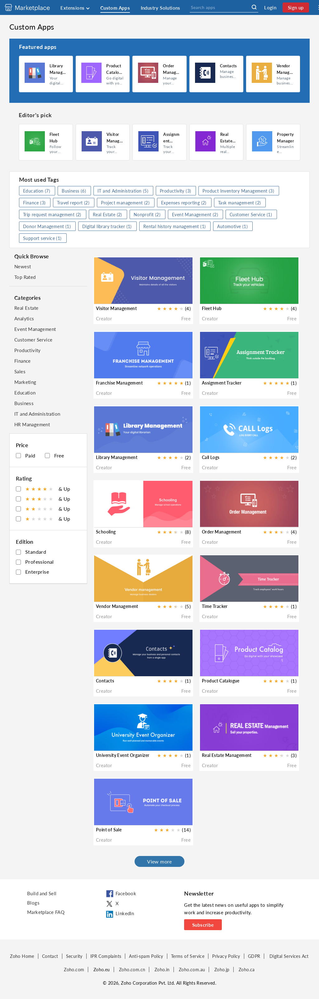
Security (74, 956)
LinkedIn (119, 914)
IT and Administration (37, 414)
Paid (26, 455)
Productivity (27, 350)
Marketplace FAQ (45, 912)
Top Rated (25, 277)
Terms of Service (187, 956)
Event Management (35, 329)
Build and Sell (42, 893)
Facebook (120, 894)
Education (25, 392)
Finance (22, 361)
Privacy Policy (226, 956)
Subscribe (203, 925)
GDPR (254, 956)
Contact (50, 956)
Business (24, 403)
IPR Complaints (105, 956)
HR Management (32, 424)
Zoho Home (22, 956)
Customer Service (33, 339)
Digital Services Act (289, 956)
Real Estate (26, 308)
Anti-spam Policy (146, 956)
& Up (43, 489)
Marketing (25, 382)
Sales (20, 371)
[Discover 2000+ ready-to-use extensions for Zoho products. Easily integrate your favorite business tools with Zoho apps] (32, 7)
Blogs (33, 903)
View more (159, 861)
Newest (22, 266)
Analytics (24, 318)
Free (54, 455)
